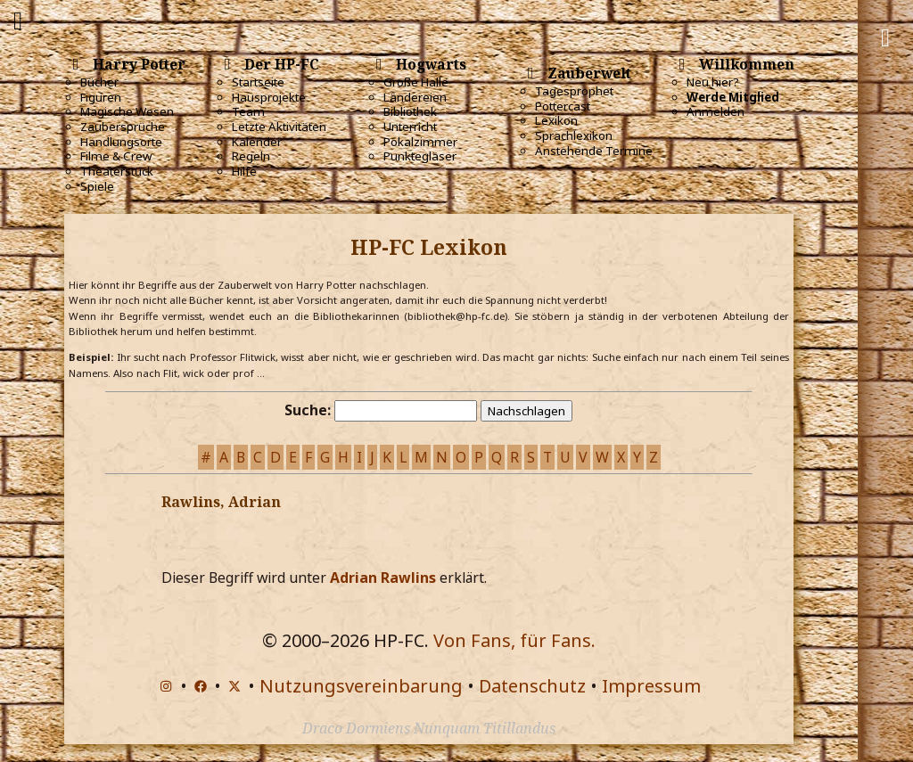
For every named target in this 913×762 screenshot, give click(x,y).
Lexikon (556, 120)
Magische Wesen (127, 111)
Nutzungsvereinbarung (361, 686)
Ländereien (415, 97)
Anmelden (715, 111)
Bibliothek (410, 111)
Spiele (97, 186)
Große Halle (415, 82)
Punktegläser (419, 156)
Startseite (258, 82)
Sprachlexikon (574, 135)
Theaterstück (116, 171)
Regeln (251, 156)
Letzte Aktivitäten (279, 127)
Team (248, 111)
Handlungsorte (121, 142)
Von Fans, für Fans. (514, 640)
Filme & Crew (116, 156)
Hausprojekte (269, 97)
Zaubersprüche (122, 127)
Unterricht (410, 127)
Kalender (257, 142)
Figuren (100, 97)
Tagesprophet (574, 91)
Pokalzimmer (420, 142)
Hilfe (244, 171)
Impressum (651, 686)
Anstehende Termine (594, 151)
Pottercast (562, 106)
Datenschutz (532, 686)
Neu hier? (713, 82)
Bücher (99, 82)
